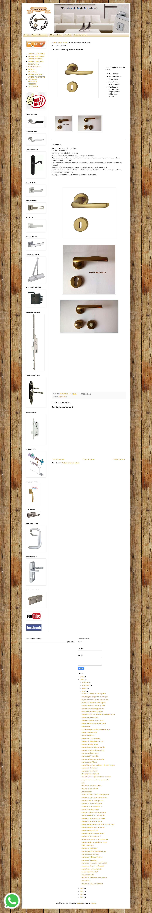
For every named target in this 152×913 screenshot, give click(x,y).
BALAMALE (32, 72)
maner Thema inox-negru (90, 809)
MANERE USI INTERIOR (36, 54)
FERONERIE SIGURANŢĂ (32, 80)
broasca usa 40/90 (87, 875)
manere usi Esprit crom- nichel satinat (94, 797)
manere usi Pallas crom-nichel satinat (94, 878)
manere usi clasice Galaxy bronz (92, 720)
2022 (82, 888)
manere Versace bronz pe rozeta (92, 709)
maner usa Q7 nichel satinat (90, 738)
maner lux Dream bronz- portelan (92, 801)
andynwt (79, 903)
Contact (68, 35)
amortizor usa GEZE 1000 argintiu (93, 815)
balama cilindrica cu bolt (89, 872)
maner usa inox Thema (89, 762)
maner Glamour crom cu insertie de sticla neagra (97, 765)
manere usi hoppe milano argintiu (92, 750)
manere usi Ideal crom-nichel (91, 836)
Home (26, 35)
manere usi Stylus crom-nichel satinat (94, 863)
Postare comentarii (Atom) (70, 463)
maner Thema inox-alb (89, 732)
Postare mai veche (119, 459)
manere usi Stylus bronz (89, 789)
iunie (83, 691)
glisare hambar (86, 792)
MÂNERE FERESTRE (35, 74)
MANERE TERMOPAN (35, 61)
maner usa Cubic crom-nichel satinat (93, 723)
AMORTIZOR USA (34, 67)
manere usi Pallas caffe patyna (91, 857)
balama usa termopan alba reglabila (93, 694)
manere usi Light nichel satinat (91, 821)
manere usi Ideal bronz (89, 768)
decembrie (85, 682)
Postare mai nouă (58, 459)
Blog (52, 35)
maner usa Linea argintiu (89, 717)
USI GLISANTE (33, 86)
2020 (82, 894)
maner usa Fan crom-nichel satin (92, 759)
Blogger (93, 903)
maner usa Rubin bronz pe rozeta (92, 827)
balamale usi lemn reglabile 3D (91, 806)
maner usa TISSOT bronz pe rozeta (93, 851)
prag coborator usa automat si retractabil (95, 780)
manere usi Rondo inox (89, 848)
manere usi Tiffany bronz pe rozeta (93, 818)
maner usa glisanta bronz (90, 753)
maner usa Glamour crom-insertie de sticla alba (97, 824)
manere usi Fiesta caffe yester (91, 803)
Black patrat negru (87, 845)
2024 (82, 677)
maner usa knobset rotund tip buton (93, 705)
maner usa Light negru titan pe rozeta (94, 842)
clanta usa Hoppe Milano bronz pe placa (95, 795)
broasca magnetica (87, 735)
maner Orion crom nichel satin (91, 869)
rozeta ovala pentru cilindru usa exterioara (95, 729)
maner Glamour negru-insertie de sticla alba (96, 777)
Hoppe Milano (62, 43)
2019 (82, 897)
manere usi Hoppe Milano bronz (92, 741)
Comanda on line (80, 35)
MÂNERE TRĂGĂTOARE (36, 77)
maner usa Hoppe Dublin (89, 830)
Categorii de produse (39, 35)
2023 (82, 680)
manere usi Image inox (89, 860)
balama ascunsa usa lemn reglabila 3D (94, 839)
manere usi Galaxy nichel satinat (92, 866)
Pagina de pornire (89, 459)
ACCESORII (32, 84)
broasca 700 (85, 881)
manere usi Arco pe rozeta (90, 854)
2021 (82, 891)
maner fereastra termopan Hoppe (92, 833)
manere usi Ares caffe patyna (91, 786)
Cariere (59, 35)
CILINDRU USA (33, 64)
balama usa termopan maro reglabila (93, 703)
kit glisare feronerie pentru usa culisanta (94, 700)
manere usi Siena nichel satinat (92, 884)
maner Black (85, 726)
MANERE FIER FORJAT (36, 56)
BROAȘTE (31, 69)
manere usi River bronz (89, 771)
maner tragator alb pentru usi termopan (94, 697)
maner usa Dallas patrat (89, 744)
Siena (83, 783)
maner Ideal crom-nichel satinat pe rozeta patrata (98, 714)
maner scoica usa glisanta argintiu (93, 747)
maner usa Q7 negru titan (90, 756)
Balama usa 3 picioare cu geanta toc (93, 812)
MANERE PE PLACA (35, 59)
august (84, 688)
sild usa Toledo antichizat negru (92, 711)
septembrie (86, 685)
